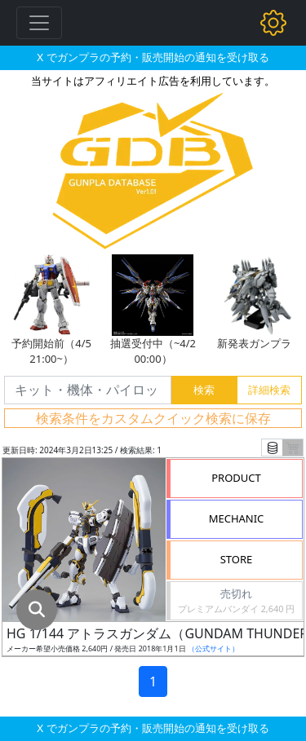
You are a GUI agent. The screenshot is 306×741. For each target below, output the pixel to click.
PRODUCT (236, 477)
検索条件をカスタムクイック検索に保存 (153, 418)
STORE (236, 559)
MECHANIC (236, 518)
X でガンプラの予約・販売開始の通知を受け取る (152, 57)
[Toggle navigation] (39, 23)
